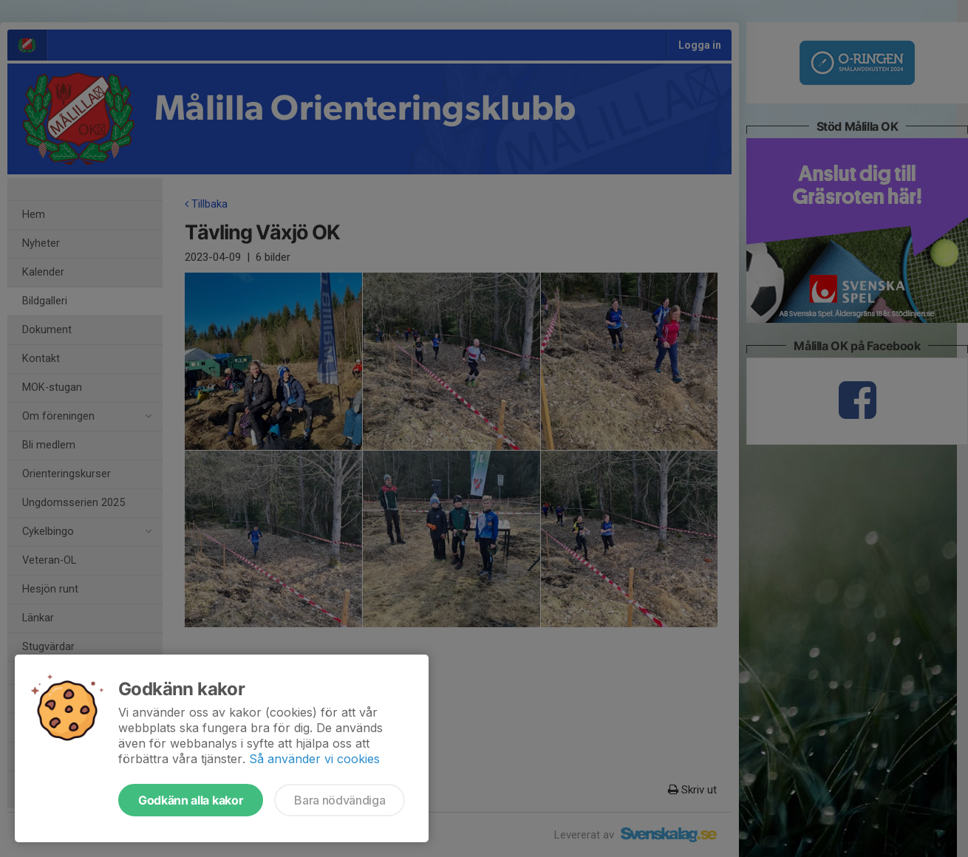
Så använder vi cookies (314, 758)
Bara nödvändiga (339, 800)
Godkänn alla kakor (190, 800)
